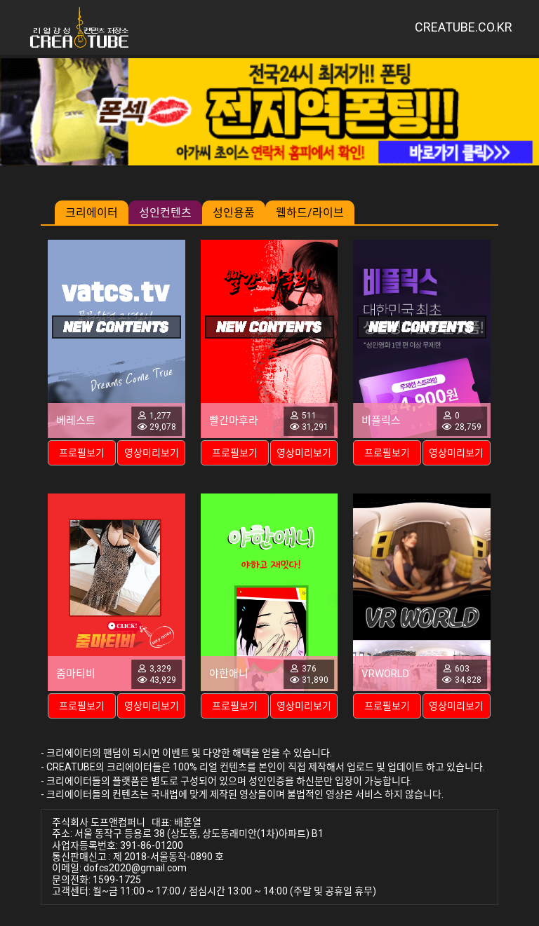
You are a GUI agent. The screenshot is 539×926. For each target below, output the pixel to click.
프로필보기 (82, 452)
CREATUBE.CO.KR (463, 27)
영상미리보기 (151, 452)
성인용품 (234, 212)
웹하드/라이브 (310, 212)
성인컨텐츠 (165, 212)
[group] (269, 112)
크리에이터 (91, 212)
